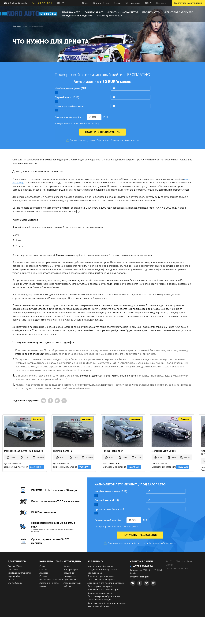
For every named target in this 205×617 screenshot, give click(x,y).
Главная (16, 26)
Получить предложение (102, 131)
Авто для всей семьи (98, 606)
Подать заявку (94, 12)
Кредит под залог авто (178, 12)
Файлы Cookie (15, 583)
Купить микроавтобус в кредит (103, 596)
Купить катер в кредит (99, 599)
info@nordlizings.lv (15, 3)
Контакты (161, 3)
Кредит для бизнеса (109, 15)
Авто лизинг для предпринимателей (106, 583)
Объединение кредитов (77, 15)
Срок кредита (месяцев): (70, 106)
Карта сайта (14, 576)
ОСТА (148, 3)
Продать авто (151, 12)
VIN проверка (133, 3)
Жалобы (43, 573)
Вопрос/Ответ (101, 3)
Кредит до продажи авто (100, 576)
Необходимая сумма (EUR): (71, 88)
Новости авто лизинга (51, 579)
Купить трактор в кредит (100, 586)
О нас (85, 3)
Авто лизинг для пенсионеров (103, 589)
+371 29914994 (42, 3)
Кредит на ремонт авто (99, 593)
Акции (117, 3)
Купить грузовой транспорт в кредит (106, 603)
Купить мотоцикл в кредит (101, 579)
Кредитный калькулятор (122, 12)
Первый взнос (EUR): (67, 97)
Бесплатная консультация (188, 3)
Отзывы (43, 576)
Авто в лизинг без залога (100, 566)
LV (60, 3)
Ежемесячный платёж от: (70, 117)
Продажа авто (71, 12)
